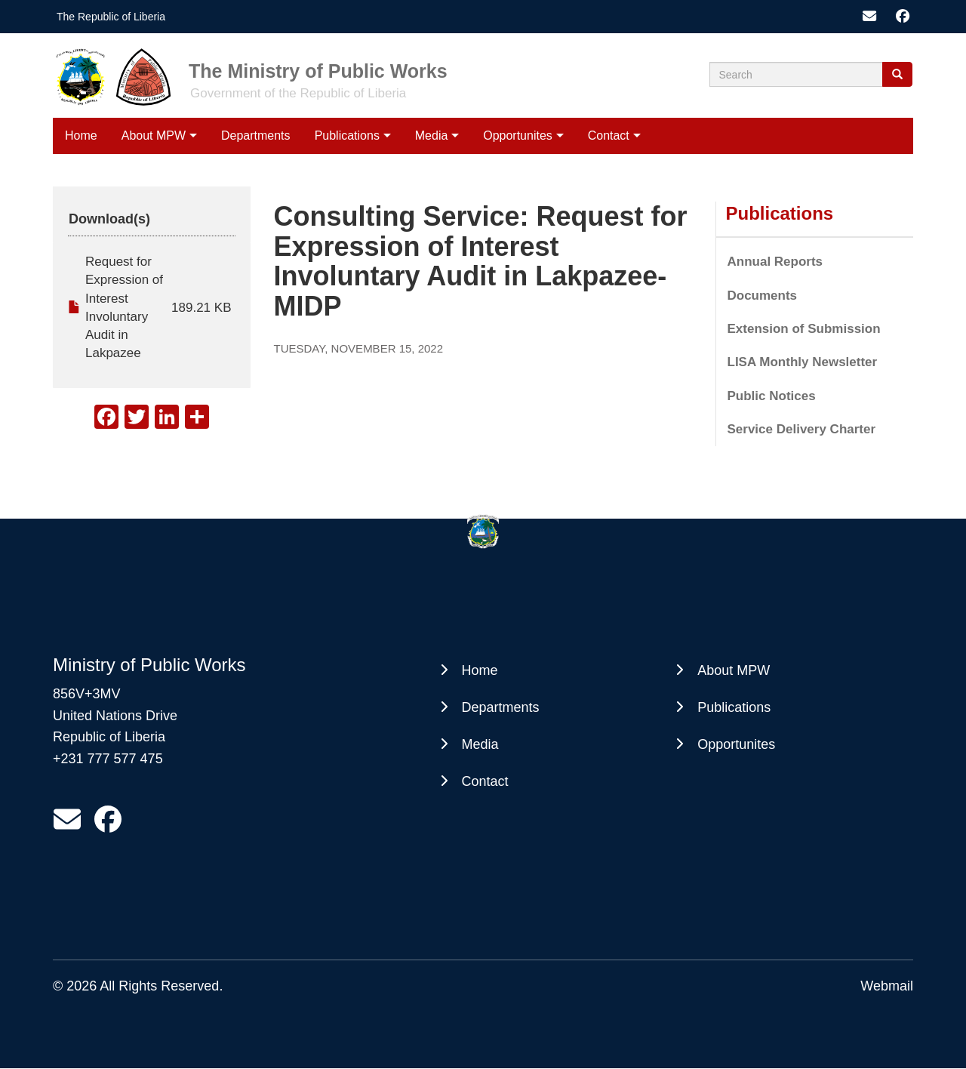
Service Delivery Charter (802, 429)
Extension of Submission (804, 329)
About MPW (154, 135)
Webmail (886, 986)
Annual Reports (775, 261)
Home (81, 135)
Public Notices (772, 396)
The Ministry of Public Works (318, 71)
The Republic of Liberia (111, 17)
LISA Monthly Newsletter (803, 362)
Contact (608, 135)
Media (431, 135)
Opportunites (517, 135)
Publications (347, 135)
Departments (256, 135)
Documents (763, 295)
